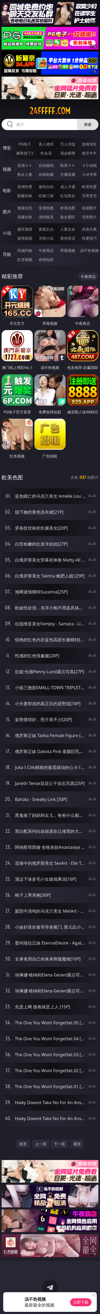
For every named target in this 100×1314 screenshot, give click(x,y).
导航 (7, 254)
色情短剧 (46, 259)
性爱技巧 (89, 238)
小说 (7, 233)
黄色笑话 (67, 238)
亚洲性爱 (24, 186)
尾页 (77, 1143)
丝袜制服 (46, 174)
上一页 (40, 1143)
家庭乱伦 (46, 229)
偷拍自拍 (46, 186)
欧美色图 (67, 207)
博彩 (7, 148)
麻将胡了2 (24, 153)
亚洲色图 (46, 207)
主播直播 (67, 174)
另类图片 (89, 216)
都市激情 (24, 229)
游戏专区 (89, 144)
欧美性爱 (89, 186)
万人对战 (67, 144)
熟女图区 (67, 216)
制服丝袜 (24, 195)
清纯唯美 (46, 216)
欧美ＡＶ (67, 165)
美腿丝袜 (24, 216)
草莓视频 (67, 250)
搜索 (87, 124)
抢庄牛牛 (89, 153)
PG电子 (24, 144)
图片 (7, 212)
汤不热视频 (89, 250)
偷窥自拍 (24, 207)
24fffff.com (50, 111)
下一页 (59, 1143)
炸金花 (46, 153)
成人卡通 (67, 186)
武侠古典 (89, 229)
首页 (23, 1143)
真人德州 (46, 144)
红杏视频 (24, 259)
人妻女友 (67, 229)
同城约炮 (24, 250)
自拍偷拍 (46, 165)
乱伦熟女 (67, 195)
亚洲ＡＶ (24, 165)
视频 (7, 169)
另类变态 (89, 195)
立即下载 (80, 1302)
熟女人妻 (24, 174)
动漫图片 (89, 207)
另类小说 (46, 238)
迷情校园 (24, 238)
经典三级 (46, 195)
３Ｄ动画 (89, 165)
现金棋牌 (67, 153)
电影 (7, 190)
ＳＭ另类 (89, 174)
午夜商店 (46, 250)
